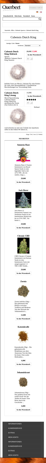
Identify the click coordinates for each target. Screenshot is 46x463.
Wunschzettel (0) (8, 16)
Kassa (33, 16)
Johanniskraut (23, 372)
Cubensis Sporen (20, 30)
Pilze (12, 30)
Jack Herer (23, 190)
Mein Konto (18, 16)
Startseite (7, 30)
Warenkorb (26, 16)
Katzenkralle (23, 327)
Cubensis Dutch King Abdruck (11, 52)
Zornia (23, 281)
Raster (17, 43)
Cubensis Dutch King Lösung (11, 94)
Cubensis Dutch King (32, 30)
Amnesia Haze (23, 145)
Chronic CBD (23, 236)
